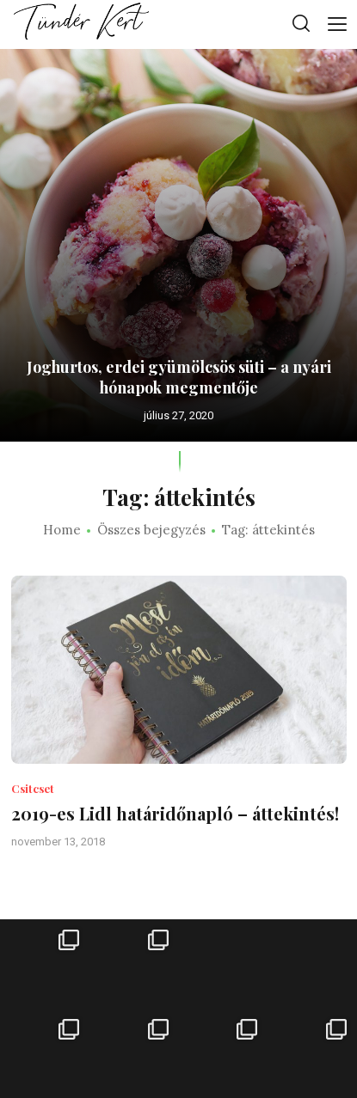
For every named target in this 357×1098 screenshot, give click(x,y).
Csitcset (32, 788)
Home (62, 530)
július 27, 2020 (178, 415)
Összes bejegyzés (151, 530)
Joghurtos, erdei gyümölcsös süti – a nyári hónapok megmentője (179, 377)
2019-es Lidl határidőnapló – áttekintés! (175, 813)
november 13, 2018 (58, 841)
